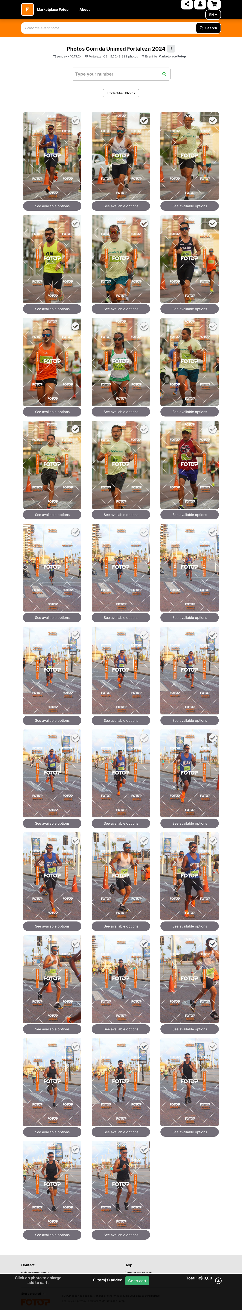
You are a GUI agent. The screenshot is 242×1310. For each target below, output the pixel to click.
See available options (52, 206)
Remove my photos (138, 1272)
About (84, 9)
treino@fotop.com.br (35, 1272)
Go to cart (137, 1281)
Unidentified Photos (121, 93)
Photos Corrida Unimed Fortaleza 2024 (116, 49)
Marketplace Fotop (52, 9)
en (213, 14)
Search (208, 28)
